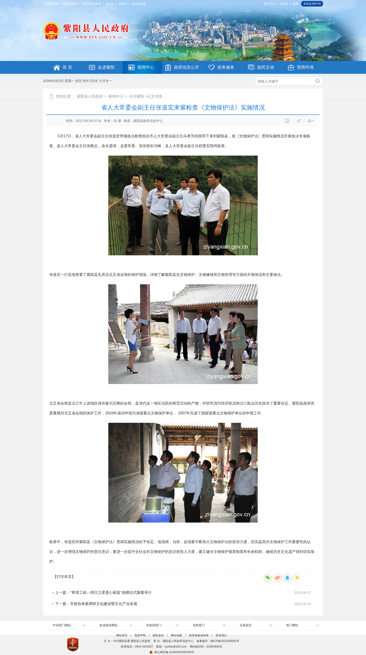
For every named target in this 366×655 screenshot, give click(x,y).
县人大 (110, 3)
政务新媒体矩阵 (199, 635)
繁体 (295, 3)
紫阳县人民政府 (90, 96)
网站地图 (176, 635)
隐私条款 (158, 635)
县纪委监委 (139, 3)
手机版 (283, 3)
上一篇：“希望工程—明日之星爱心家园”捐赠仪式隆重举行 (103, 592)
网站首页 (121, 635)
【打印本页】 (64, 577)
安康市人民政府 (91, 3)
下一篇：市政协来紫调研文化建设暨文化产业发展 (96, 604)
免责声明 (140, 635)
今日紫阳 (136, 96)
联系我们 (221, 635)
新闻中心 (116, 96)
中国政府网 (51, 3)
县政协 (123, 3)
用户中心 (269, 3)
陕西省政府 (70, 3)
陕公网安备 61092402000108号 (171, 652)
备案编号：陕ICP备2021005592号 (218, 641)
